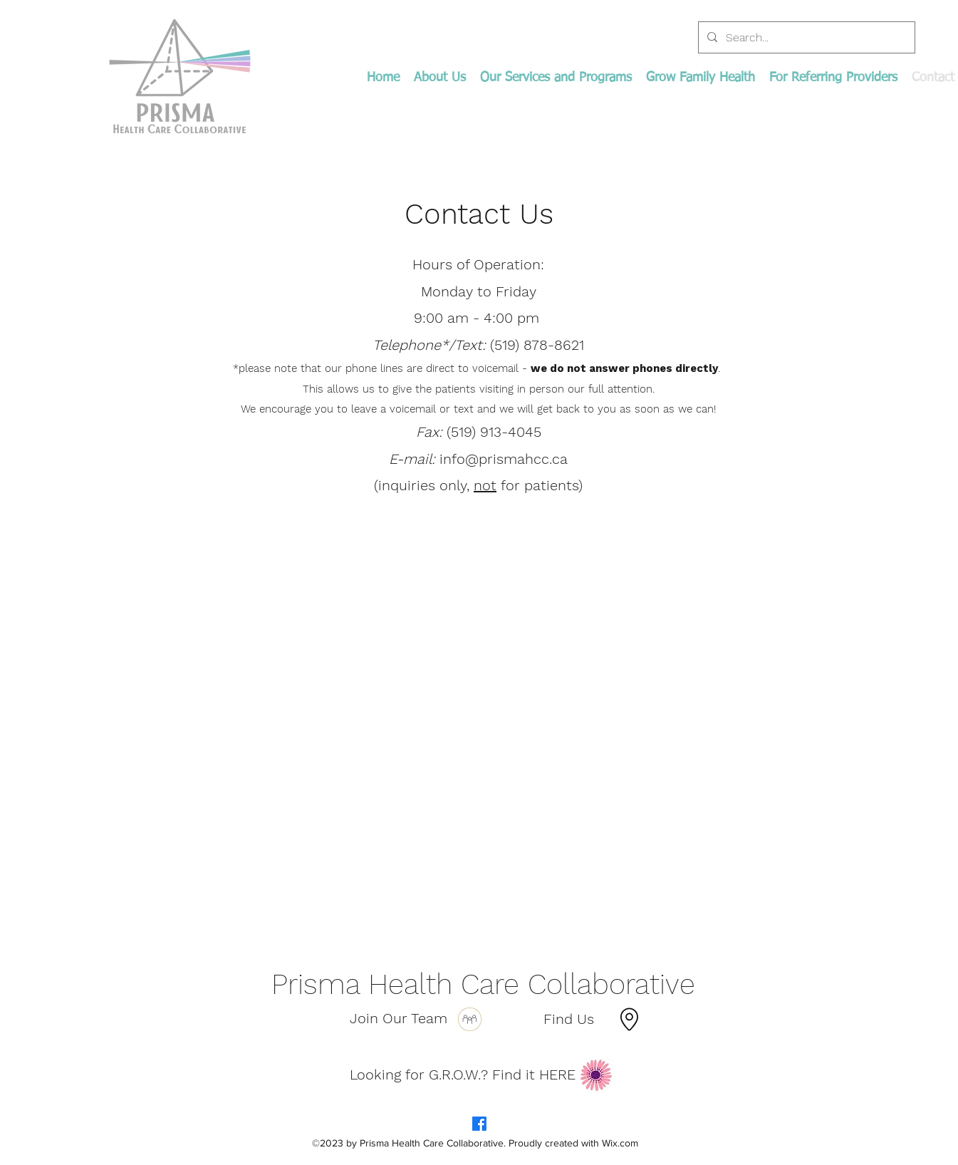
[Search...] (805, 37)
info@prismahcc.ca (503, 458)
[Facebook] (479, 1124)
